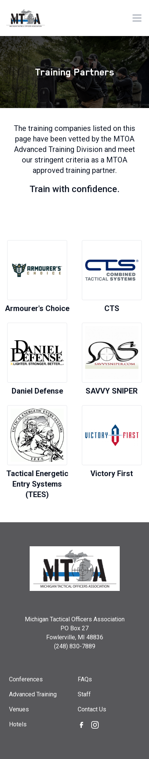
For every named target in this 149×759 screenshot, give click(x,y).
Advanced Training (33, 694)
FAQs (85, 679)
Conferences (26, 679)
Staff (84, 694)
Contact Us (92, 709)
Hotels (18, 724)
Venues (19, 709)
